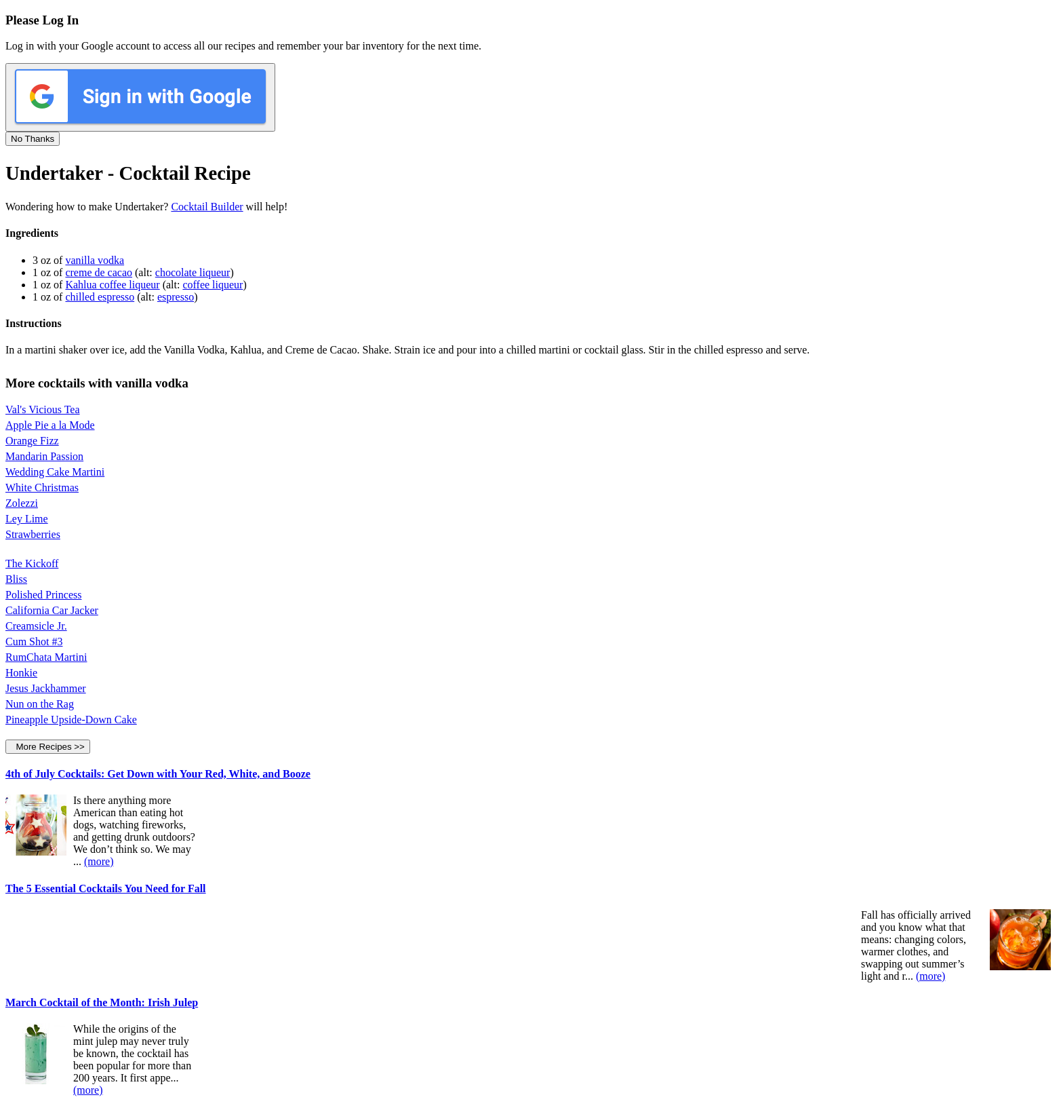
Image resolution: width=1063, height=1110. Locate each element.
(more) (99, 861)
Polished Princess (43, 594)
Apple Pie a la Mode (50, 425)
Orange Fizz (32, 440)
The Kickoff (31, 563)
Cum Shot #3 (33, 641)
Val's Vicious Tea (42, 409)
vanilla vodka (94, 260)
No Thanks (32, 139)
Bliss (16, 579)
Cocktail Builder (207, 206)
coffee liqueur (212, 284)
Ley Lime (26, 518)
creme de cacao (98, 272)
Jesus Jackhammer (45, 688)
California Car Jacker (51, 610)
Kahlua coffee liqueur (112, 284)
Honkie (21, 672)
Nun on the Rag (39, 704)
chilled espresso (99, 297)
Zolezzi (21, 503)
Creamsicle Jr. (36, 626)
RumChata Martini (46, 657)
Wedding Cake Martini (54, 472)
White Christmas (42, 487)
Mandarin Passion (44, 456)
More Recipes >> (48, 747)
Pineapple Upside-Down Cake (71, 719)
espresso (175, 297)
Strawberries (32, 534)
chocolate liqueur (192, 272)
